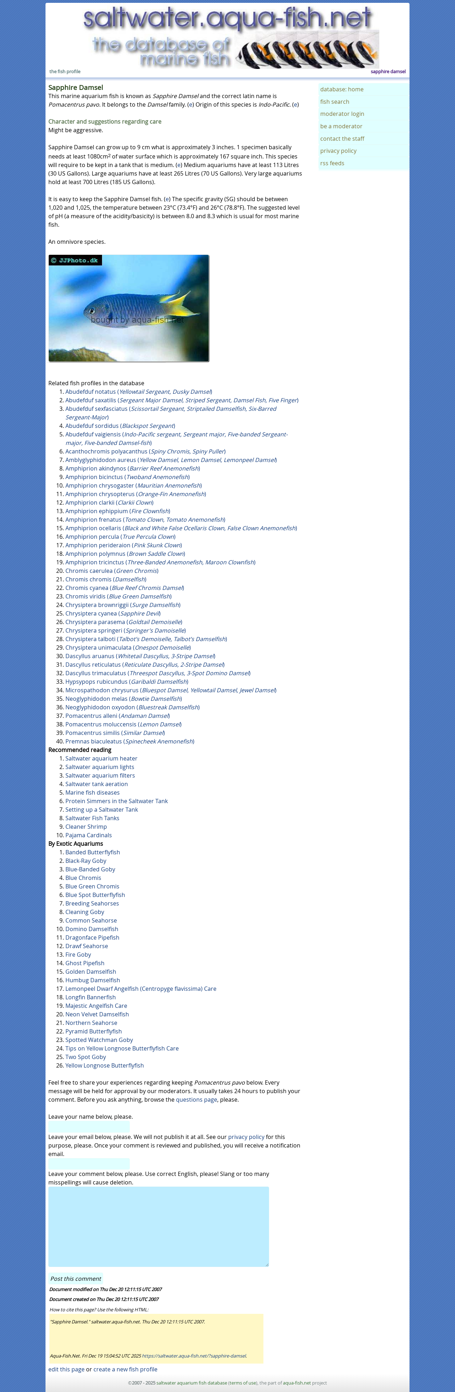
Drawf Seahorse (86, 946)
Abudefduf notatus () (138, 392)
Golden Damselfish (90, 972)
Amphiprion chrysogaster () (133, 485)
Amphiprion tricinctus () (160, 562)
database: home (342, 89)
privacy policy (246, 1137)
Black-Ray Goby (85, 861)
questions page (196, 1099)
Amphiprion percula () (120, 537)
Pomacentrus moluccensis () (123, 724)
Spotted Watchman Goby (99, 1040)
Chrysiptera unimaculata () (128, 647)
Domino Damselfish (91, 929)
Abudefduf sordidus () (120, 426)
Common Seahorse (91, 920)
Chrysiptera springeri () (125, 630)
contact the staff (342, 139)
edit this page (66, 1369)
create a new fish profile (125, 1369)
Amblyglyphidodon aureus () (171, 460)
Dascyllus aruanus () (140, 656)
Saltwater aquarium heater (101, 758)
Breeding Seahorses (92, 903)
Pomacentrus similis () (115, 733)
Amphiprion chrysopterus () (135, 494)
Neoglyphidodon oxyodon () (132, 707)
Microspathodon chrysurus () (171, 690)
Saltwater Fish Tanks (92, 818)
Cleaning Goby (84, 912)
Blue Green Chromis (92, 886)
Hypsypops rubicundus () (126, 682)
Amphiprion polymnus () (125, 554)
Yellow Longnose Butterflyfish (104, 1065)
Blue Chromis (83, 878)
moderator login (342, 114)
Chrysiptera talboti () (146, 639)
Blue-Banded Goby (90, 869)
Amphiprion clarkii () (109, 502)
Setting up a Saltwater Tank (101, 809)
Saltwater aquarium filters (100, 775)
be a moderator (341, 126)
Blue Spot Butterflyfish (95, 895)
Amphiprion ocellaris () (181, 528)
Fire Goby (78, 954)
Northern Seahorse (91, 1023)
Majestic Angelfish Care (96, 1006)
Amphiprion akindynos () (132, 468)
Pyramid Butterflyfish (93, 1031)
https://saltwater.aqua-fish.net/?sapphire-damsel (194, 1356)
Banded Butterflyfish (92, 852)
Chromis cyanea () (124, 588)
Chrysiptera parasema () (123, 622)
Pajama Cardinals (88, 835)
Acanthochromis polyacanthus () (145, 451)
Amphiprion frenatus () (145, 519)
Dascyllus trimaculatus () (158, 673)
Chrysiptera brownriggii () (123, 605)
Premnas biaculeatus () (129, 741)
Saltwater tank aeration (96, 784)
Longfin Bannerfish (90, 997)
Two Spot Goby (85, 1057)
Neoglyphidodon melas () (123, 699)
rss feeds (332, 163)
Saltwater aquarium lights (99, 767)
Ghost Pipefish (85, 963)
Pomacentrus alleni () (117, 716)
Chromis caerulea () (112, 571)
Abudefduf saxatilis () (182, 400)
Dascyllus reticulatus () (145, 664)
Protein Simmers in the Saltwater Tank (116, 801)
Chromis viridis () (118, 596)
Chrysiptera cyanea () (113, 613)
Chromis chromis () (105, 579)
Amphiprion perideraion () (123, 545)
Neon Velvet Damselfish (97, 1014)
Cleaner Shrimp (86, 827)
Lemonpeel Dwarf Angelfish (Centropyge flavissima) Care (140, 989)
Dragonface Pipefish (92, 937)
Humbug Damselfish (92, 980)
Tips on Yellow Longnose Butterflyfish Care (122, 1048)
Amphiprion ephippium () (117, 511)
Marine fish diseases (92, 792)
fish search (334, 102)
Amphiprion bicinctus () (127, 477)
